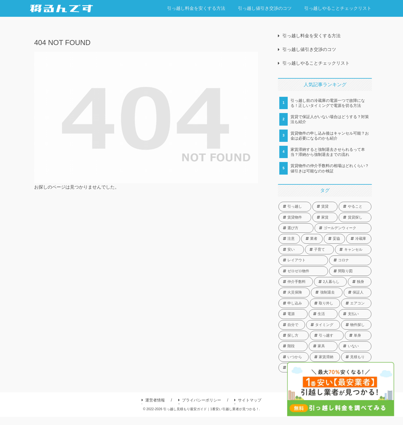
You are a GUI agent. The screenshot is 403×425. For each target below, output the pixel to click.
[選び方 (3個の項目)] (295, 228)
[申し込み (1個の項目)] (293, 303)
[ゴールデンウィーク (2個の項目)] (343, 228)
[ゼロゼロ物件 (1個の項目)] (303, 271)
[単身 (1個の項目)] (358, 335)
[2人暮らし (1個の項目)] (330, 282)
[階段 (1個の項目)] (293, 346)
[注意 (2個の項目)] (289, 238)
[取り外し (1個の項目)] (325, 303)
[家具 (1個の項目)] (323, 346)
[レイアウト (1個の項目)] (303, 260)
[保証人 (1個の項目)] (357, 292)
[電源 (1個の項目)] (293, 314)
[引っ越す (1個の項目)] (327, 335)
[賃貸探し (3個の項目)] (355, 217)
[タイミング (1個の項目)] (323, 325)
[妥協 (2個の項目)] (334, 238)
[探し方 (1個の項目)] (293, 335)
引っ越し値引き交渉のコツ (309, 49)
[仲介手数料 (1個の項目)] (295, 282)
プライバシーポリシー (199, 400)
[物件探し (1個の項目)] (356, 325)
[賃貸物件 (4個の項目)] (294, 217)
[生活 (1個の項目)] (323, 314)
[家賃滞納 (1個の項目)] (325, 357)
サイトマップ (247, 400)
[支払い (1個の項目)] (355, 314)
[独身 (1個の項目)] (359, 282)
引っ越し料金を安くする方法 (311, 35)
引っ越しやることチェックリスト (316, 63)
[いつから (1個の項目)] (293, 357)
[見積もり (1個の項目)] (356, 357)
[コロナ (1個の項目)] (350, 260)
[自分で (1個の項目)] (291, 325)
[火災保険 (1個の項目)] (294, 292)
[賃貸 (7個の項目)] (325, 206)
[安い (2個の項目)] (291, 249)
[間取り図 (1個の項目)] (350, 271)
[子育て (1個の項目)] (319, 249)
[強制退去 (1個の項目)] (326, 292)
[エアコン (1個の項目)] (356, 303)
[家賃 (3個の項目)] (325, 217)
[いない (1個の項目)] (355, 346)
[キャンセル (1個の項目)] (353, 249)
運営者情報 (153, 400)
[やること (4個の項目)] (355, 206)
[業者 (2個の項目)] (312, 238)
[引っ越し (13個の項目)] (294, 206)
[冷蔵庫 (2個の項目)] (358, 238)
